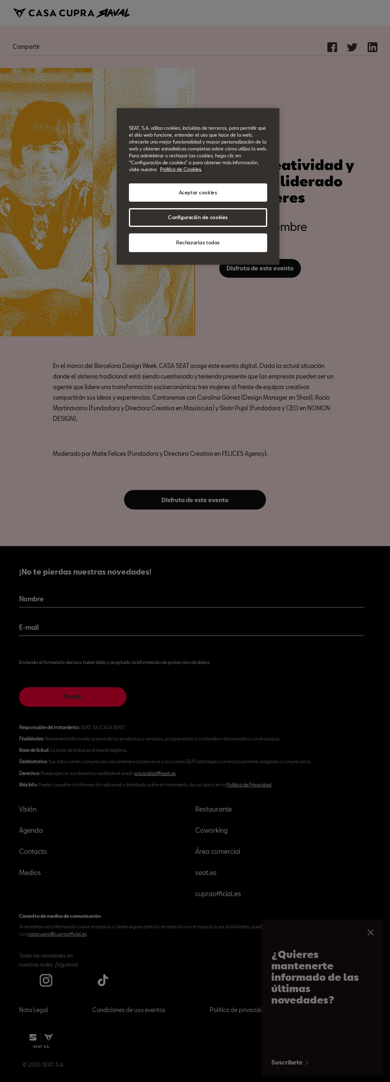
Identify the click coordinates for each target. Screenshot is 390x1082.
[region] (198, 186)
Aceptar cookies (198, 192)
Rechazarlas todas (198, 242)
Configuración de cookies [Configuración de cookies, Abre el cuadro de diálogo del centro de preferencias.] (198, 217)
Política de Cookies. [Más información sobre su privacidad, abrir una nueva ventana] (181, 169)
